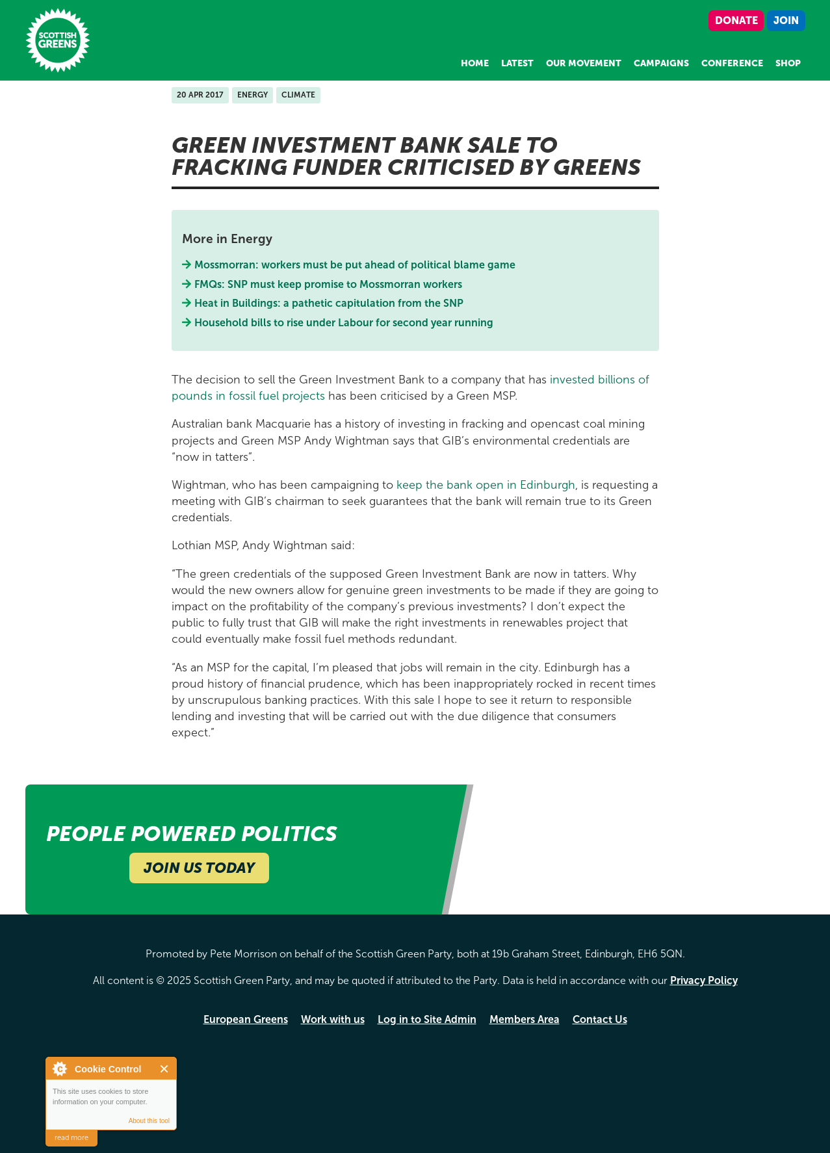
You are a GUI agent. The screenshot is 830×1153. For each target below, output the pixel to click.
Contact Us (600, 1019)
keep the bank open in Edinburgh (485, 485)
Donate (736, 20)
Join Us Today (199, 868)
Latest (517, 63)
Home (475, 63)
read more (71, 1138)
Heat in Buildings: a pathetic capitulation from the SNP (329, 303)
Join (786, 20)
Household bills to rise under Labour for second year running (344, 323)
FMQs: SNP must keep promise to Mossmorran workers (328, 284)
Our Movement (583, 63)
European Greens (245, 1019)
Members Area (524, 1019)
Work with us (333, 1019)
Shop (788, 63)
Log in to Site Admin (427, 1019)
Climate (298, 94)
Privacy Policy (704, 980)
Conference (732, 63)
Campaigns (661, 63)
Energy (252, 94)
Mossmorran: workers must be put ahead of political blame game (355, 265)
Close (165, 1069)
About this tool (149, 1120)
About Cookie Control (59, 1068)
